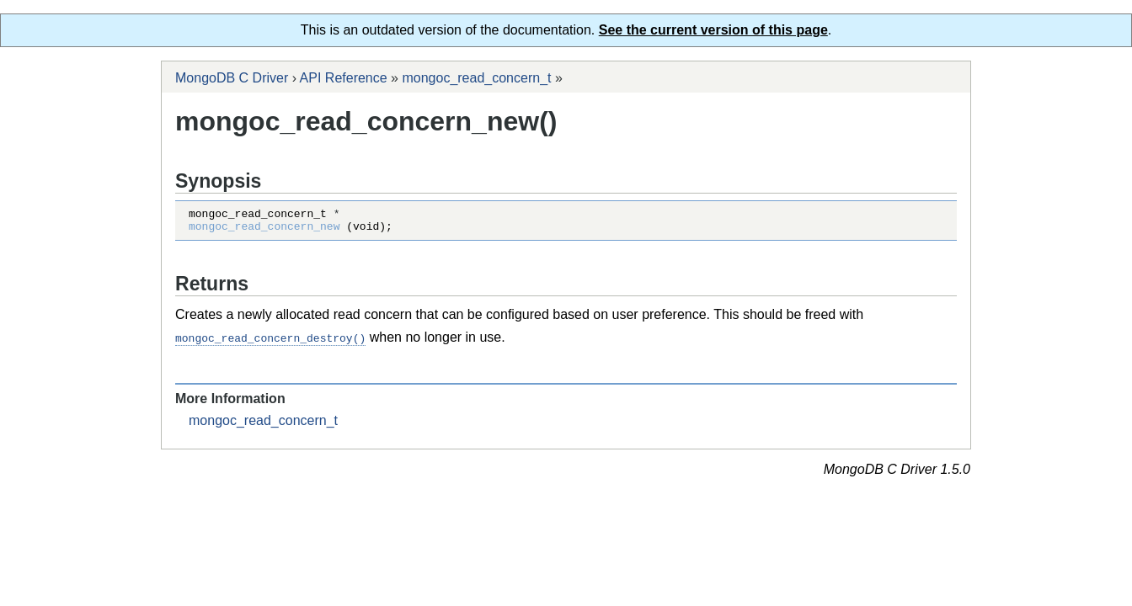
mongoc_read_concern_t (476, 78)
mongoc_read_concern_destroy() (270, 342)
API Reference (343, 78)
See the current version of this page (713, 30)
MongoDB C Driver (231, 78)
